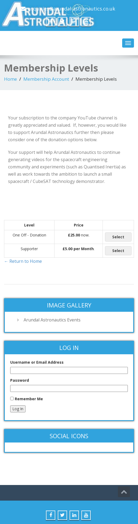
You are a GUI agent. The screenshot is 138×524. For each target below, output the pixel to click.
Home (10, 79)
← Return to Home (23, 261)
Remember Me (29, 398)
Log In (17, 408)
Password (19, 380)
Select (118, 236)
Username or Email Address (37, 362)
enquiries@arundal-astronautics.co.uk (71, 8)
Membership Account (46, 79)
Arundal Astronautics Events (52, 320)
